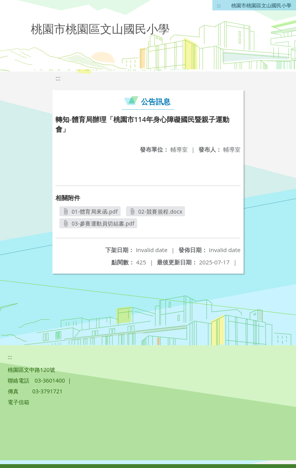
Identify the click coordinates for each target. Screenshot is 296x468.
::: (219, 5)
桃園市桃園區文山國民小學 (261, 5)
